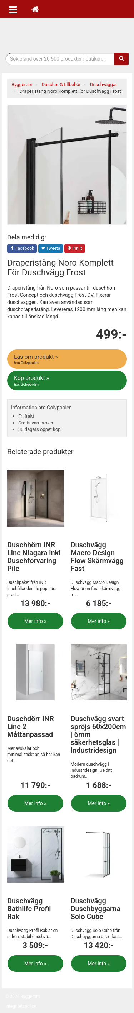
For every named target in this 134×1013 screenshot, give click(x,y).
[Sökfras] (60, 59)
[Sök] (121, 59)
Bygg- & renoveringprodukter (67, 33)
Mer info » (35, 621)
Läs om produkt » (67, 359)
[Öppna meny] (12, 9)
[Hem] (35, 9)
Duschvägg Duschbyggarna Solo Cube (96, 909)
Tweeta (50, 249)
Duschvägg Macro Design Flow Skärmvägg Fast (97, 557)
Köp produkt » (67, 381)
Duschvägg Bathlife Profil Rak (29, 909)
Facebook (22, 249)
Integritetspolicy (20, 1006)
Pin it (74, 249)
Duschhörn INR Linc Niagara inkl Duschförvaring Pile (33, 557)
